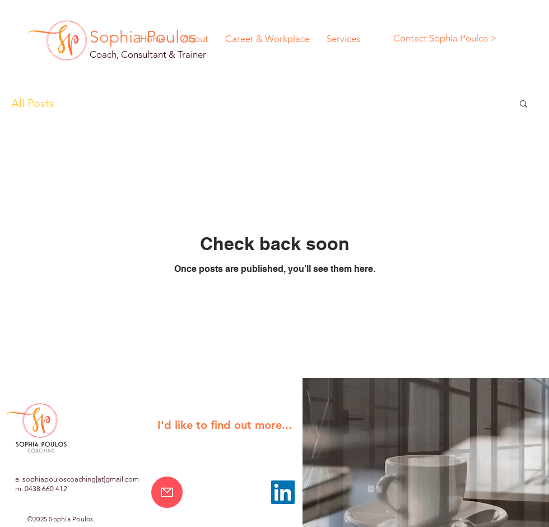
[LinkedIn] (283, 492)
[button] (523, 104)
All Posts (32, 103)
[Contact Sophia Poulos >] (445, 38)
